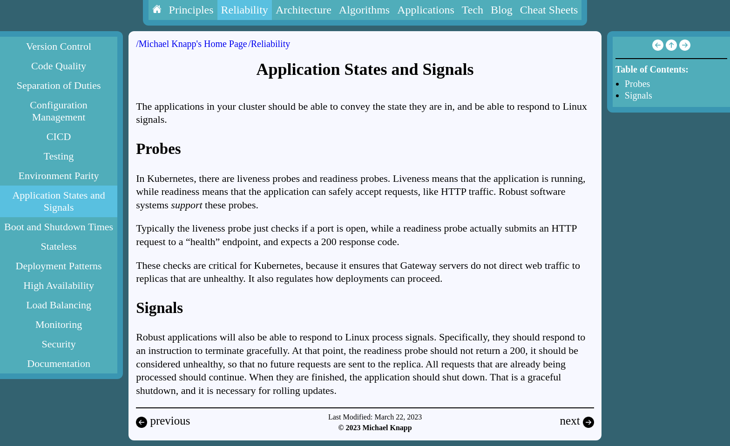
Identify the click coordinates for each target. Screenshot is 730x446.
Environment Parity (59, 175)
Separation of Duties (59, 85)
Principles (191, 10)
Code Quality (58, 66)
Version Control (58, 46)
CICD (59, 136)
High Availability (58, 285)
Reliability (244, 10)
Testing (59, 156)
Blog (502, 10)
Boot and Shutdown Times (58, 227)
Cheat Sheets (549, 10)
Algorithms (364, 10)
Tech (472, 10)
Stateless (59, 246)
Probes (637, 84)
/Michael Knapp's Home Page (191, 44)
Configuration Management (58, 111)
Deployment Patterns (59, 266)
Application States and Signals (58, 201)
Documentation (58, 363)
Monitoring (58, 324)
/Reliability (269, 44)
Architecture (303, 10)
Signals (638, 95)
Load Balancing (58, 305)
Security (58, 344)
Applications (425, 10)
